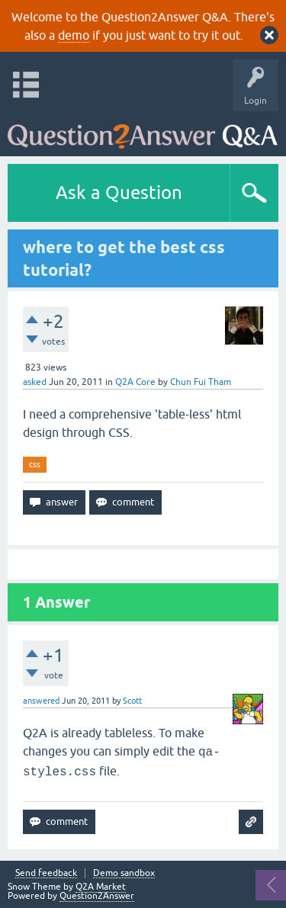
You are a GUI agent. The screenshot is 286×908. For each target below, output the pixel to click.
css (34, 464)
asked (35, 382)
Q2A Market (101, 886)
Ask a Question (119, 192)
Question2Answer (96, 895)
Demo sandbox (124, 873)
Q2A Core (135, 382)
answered (41, 700)
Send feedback (46, 873)
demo (73, 35)
